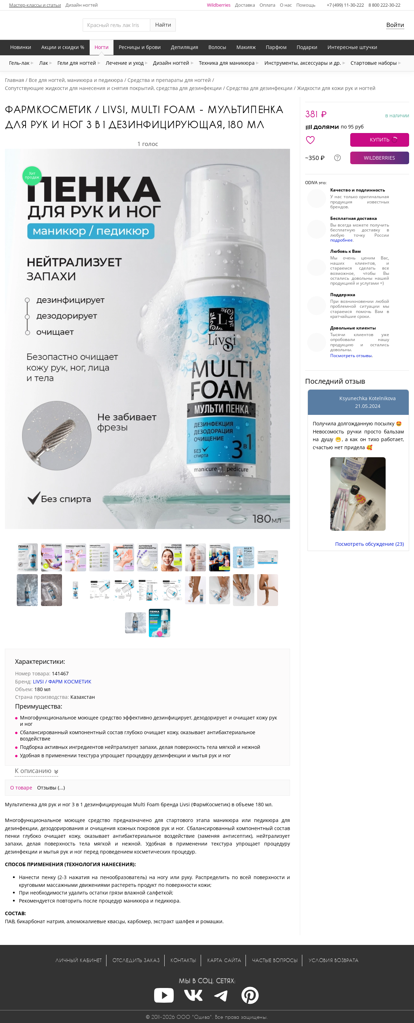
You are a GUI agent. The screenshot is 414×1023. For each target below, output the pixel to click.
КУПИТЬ (379, 139)
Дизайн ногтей (81, 5)
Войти (395, 25)
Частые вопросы (275, 960)
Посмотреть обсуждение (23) (369, 544)
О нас (286, 5)
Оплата (267, 5)
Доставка (245, 5)
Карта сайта (224, 960)
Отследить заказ (136, 960)
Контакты (183, 960)
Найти (163, 24)
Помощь (306, 5)
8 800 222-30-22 (384, 5)
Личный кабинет (78, 960)
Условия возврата (334, 960)
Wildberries (218, 5)
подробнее (341, 240)
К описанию (34, 770)
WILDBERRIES (379, 157)
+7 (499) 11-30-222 (345, 5)
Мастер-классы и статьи (35, 5)
